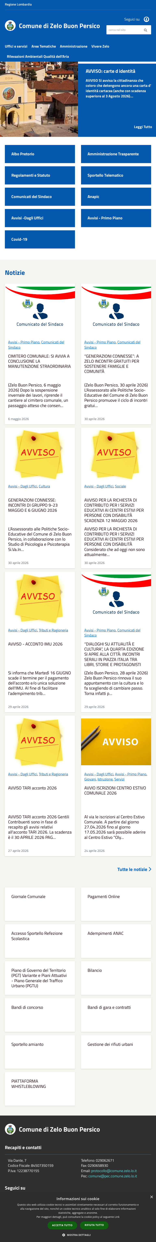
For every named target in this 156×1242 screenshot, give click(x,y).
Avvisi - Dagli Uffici (22, 486)
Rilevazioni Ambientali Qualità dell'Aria (38, 56)
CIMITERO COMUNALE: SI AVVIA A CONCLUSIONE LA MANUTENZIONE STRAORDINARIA (39, 361)
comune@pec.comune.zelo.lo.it (112, 1176)
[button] (78, 1234)
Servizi (119, 779)
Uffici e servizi (16, 46)
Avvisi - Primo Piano (24, 342)
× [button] (151, 1197)
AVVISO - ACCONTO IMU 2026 (35, 644)
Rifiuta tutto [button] (94, 1225)
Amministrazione (73, 46)
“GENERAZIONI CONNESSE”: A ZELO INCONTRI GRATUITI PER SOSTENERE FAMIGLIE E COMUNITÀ (111, 364)
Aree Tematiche (43, 46)
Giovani (90, 779)
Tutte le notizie (134, 869)
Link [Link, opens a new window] (117, 1217)
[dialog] (78, 1217)
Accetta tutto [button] (62, 1225)
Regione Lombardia (18, 4)
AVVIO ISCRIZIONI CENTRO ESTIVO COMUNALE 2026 (115, 790)
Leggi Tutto (143, 127)
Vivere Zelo (100, 46)
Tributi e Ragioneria (53, 630)
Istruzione (105, 779)
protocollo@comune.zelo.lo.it (114, 1170)
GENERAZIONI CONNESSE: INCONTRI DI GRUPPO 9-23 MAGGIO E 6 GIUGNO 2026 (33, 505)
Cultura (44, 486)
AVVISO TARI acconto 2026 (32, 788)
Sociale (120, 486)
